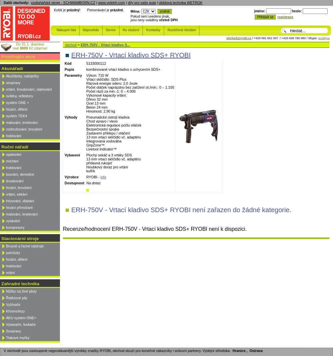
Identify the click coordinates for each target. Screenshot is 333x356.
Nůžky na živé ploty (21, 291)
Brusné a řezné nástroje (25, 246)
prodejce (324, 38)
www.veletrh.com (111, 3)
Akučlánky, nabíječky (22, 76)
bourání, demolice (20, 174)
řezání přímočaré (19, 208)
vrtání (10, 273)
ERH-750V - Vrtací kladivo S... (105, 45)
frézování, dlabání (20, 201)
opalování (13, 154)
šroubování (15, 181)
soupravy (13, 83)
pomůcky (13, 253)
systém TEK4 (16, 116)
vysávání (13, 221)
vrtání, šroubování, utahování (29, 89)
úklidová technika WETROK (180, 3)
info (103, 177)
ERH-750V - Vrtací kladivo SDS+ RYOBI (130, 55)
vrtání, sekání (16, 194)
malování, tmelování (22, 123)
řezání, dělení (17, 109)
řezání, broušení (19, 188)
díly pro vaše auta (142, 3)
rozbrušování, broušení (24, 129)
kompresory (15, 227)
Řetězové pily (16, 298)
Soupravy (13, 331)
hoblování (13, 136)
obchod (71, 45)
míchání (12, 161)
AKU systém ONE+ (21, 318)
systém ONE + (17, 103)
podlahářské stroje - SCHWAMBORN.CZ (63, 3)
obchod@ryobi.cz (238, 38)
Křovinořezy (15, 311)
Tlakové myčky (17, 338)
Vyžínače (13, 305)
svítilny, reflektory (19, 96)
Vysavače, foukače (21, 324)
